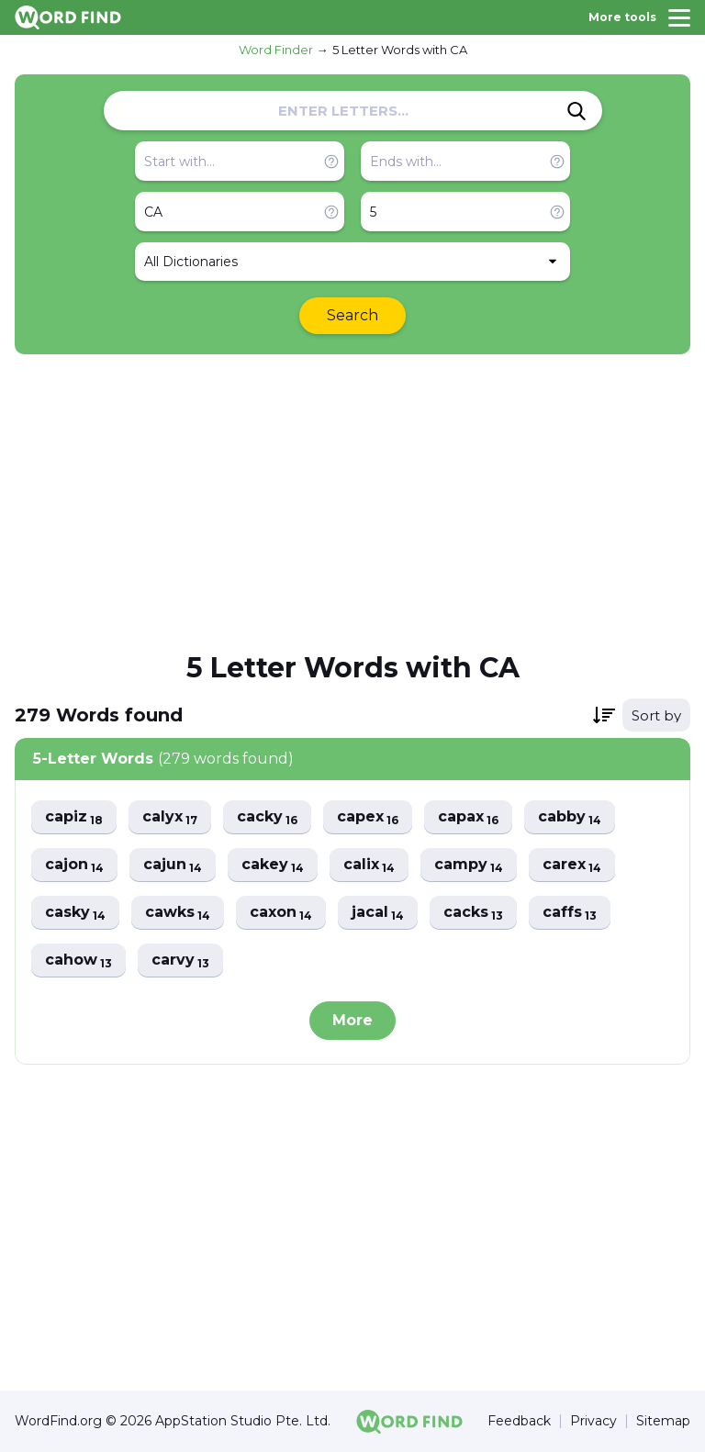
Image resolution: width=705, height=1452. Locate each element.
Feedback (519, 1421)
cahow (78, 960)
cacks (473, 912)
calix (369, 865)
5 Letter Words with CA (399, 49)
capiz (74, 817)
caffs (570, 912)
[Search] (576, 111)
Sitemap (663, 1421)
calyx (169, 817)
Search (352, 315)
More (352, 1020)
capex (367, 817)
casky (75, 912)
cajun (172, 865)
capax (468, 817)
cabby (569, 817)
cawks (177, 912)
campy (468, 865)
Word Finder (276, 49)
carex (572, 865)
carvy (180, 960)
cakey (272, 865)
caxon (281, 912)
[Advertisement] (352, 501)
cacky (267, 817)
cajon (74, 865)
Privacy (593, 1421)
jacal (378, 912)
